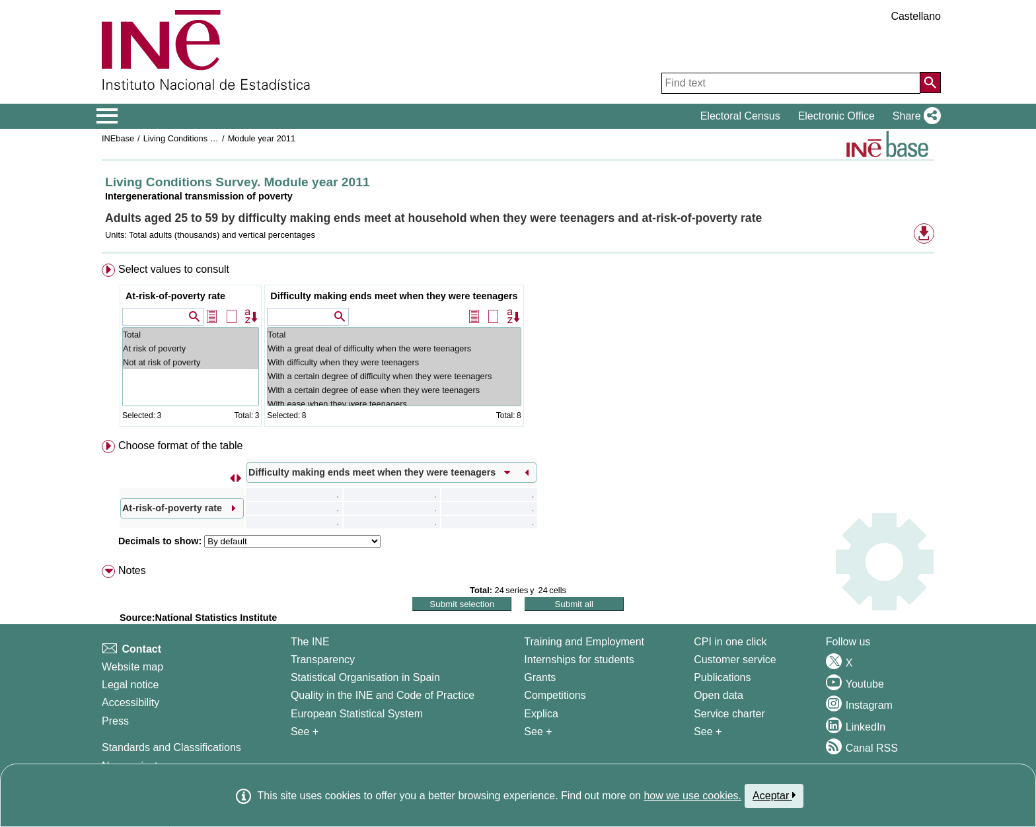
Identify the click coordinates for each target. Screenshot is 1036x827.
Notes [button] (132, 570)
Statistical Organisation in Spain (365, 677)
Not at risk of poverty (190, 362)
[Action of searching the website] (930, 82)
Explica (541, 713)
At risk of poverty (190, 348)
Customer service (735, 659)
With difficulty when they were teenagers (394, 362)
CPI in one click (730, 641)
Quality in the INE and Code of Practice (382, 695)
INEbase (118, 138)
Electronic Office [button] (836, 116)
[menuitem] (518, 347)
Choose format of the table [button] (180, 445)
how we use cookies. (692, 795)
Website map (132, 666)
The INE (310, 641)
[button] (914, 116)
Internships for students (579, 659)
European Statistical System (357, 713)
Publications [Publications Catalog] (722, 677)
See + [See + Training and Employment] (538, 731)
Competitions (554, 695)
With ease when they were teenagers (394, 404)
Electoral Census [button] (740, 116)
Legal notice (130, 684)
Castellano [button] (916, 16)
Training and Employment (584, 641)
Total (190, 335)
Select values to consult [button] (173, 269)
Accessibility (130, 702)
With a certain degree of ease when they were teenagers (394, 390)
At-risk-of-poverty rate (175, 296)
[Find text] (790, 83)
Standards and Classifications (171, 747)
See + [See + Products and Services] (708, 731)
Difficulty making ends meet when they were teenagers (393, 296)
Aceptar (774, 795)
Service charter (729, 713)
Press (115, 721)
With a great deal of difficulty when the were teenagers (394, 348)
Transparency (323, 659)
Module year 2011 (261, 138)
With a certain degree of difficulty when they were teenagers (394, 376)
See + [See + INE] (304, 731)
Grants (540, 677)
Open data (718, 695)
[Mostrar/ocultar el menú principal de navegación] (107, 116)
